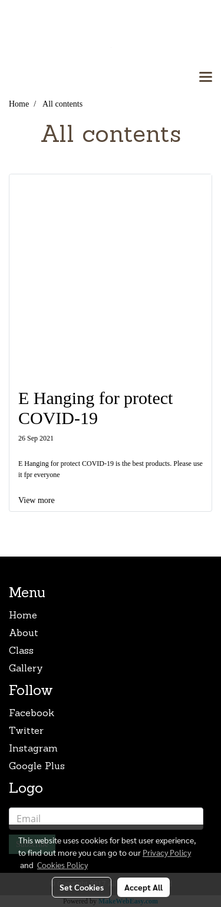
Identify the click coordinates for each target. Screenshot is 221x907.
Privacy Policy (167, 852)
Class (21, 651)
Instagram (33, 749)
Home (23, 616)
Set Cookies (82, 887)
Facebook (31, 714)
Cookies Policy (62, 864)
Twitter (26, 731)
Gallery (26, 669)
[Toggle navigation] (206, 78)
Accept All (143, 887)
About (23, 633)
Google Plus (37, 767)
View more (37, 500)
